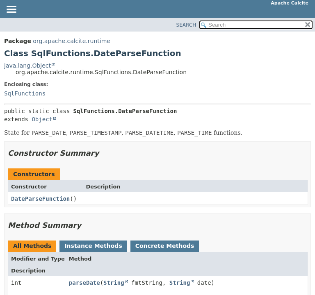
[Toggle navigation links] (11, 10)
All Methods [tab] (32, 246)
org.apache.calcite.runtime (71, 41)
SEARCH (186, 25)
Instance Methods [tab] (93, 246)
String (113, 282)
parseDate (84, 282)
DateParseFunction (40, 198)
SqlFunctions (25, 93)
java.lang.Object (27, 65)
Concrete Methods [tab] (164, 246)
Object (42, 119)
